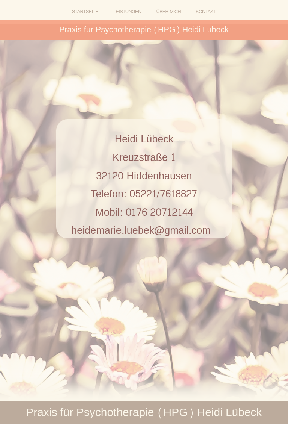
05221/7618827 (163, 194)
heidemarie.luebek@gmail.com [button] (141, 230)
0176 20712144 (159, 212)
